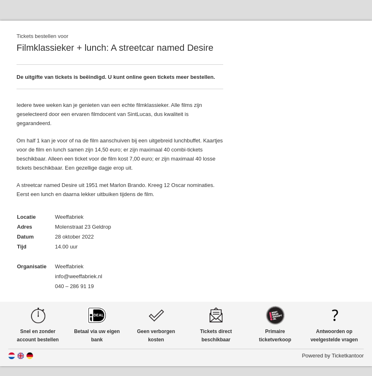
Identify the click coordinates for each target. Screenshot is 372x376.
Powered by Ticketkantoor (333, 355)
